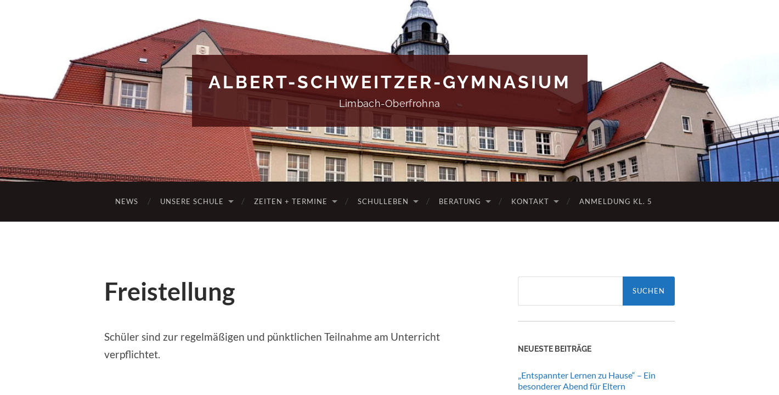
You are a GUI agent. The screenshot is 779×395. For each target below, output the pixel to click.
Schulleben (383, 201)
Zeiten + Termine (291, 201)
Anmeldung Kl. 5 (615, 201)
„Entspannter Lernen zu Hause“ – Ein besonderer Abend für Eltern (587, 381)
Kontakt (530, 201)
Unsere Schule (192, 201)
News (126, 201)
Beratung (460, 201)
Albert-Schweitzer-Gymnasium (389, 82)
